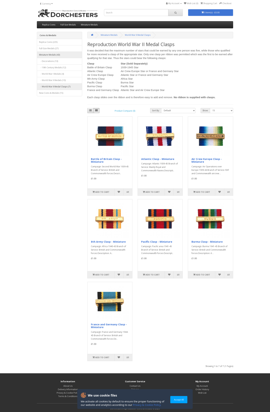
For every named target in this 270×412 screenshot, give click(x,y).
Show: (205, 110)
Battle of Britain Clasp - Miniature (106, 160)
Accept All (179, 399)
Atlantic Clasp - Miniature (157, 159)
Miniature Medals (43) (49, 54)
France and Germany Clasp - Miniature (109, 326)
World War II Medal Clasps (137, 35)
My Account (202, 385)
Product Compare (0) (125, 110)
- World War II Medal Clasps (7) (54, 86)
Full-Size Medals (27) (49, 48)
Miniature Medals (89, 24)
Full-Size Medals (68, 24)
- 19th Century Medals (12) (52, 67)
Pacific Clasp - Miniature (156, 241)
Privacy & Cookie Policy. (147, 404)
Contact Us (135, 385)
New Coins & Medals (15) (51, 92)
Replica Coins (48, 24)
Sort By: (155, 110)
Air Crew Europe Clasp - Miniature (206, 160)
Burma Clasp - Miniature (207, 241)
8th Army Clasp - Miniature (108, 241)
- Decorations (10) (48, 61)
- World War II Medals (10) (52, 80)
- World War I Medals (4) (51, 73)
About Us (67, 385)
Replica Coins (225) (48, 42)
